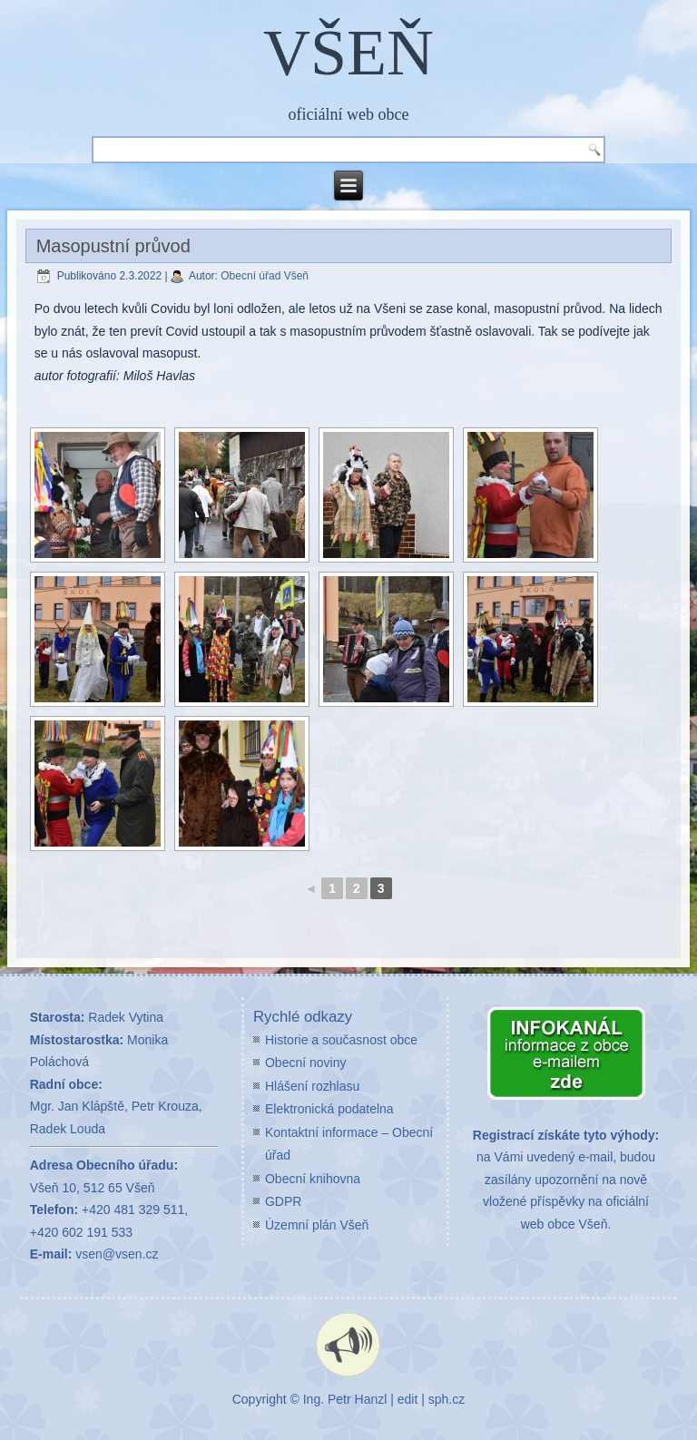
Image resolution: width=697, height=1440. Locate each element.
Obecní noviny (306, 1062)
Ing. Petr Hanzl (345, 1399)
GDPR (283, 1201)
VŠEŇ (348, 52)
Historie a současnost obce (341, 1040)
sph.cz (446, 1399)
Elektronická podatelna (329, 1109)
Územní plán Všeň (316, 1225)
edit (408, 1399)
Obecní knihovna (312, 1178)
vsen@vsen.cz (116, 1254)
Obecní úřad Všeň (265, 275)
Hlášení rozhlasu (312, 1086)
